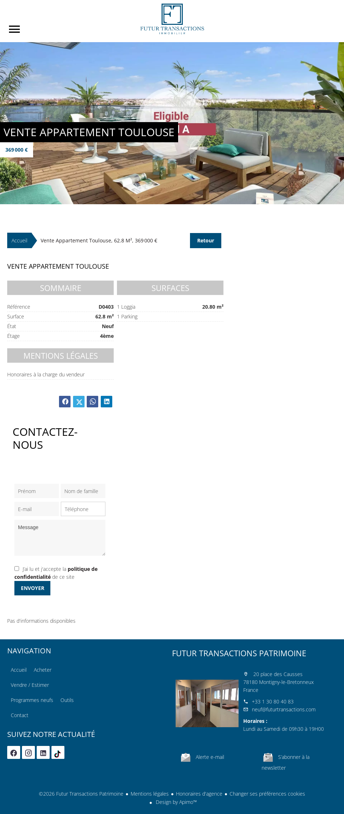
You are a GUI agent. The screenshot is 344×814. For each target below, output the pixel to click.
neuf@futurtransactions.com (284, 709)
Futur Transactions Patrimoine (239, 653)
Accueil (172, 19)
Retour (205, 240)
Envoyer (32, 588)
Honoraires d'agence (199, 793)
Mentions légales (150, 793)
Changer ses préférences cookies (267, 793)
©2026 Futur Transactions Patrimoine (81, 793)
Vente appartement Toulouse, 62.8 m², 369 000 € (99, 240)
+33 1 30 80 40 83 (273, 701)
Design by (175, 802)
